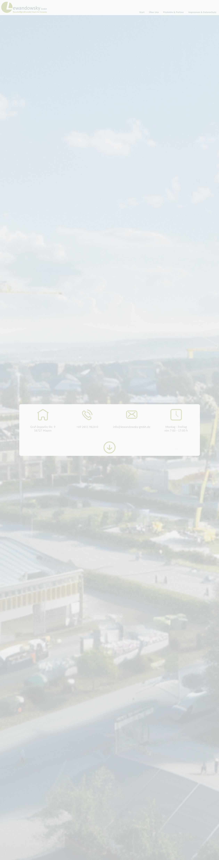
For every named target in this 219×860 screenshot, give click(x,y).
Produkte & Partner (173, 12)
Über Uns (154, 12)
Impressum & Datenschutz (202, 12)
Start (142, 12)
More (109, 447)
